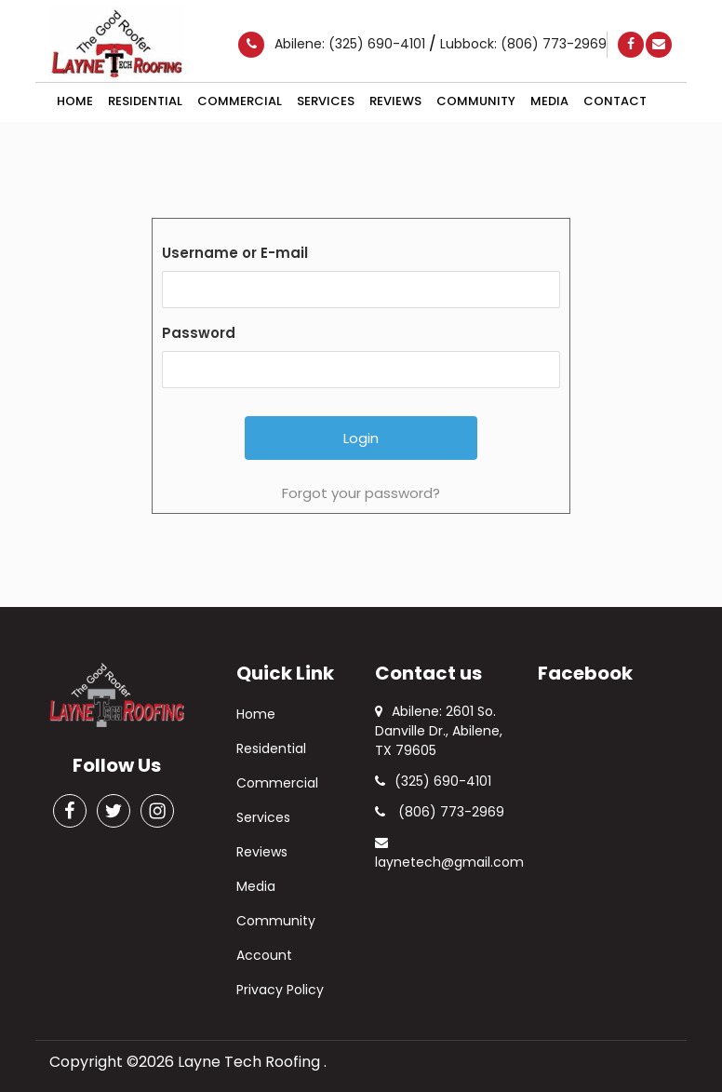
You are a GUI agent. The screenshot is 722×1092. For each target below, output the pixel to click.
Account (264, 955)
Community (475, 101)
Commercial (239, 101)
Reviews (395, 101)
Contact (615, 101)
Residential (145, 101)
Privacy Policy (280, 989)
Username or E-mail (235, 253)
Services (325, 101)
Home (75, 101)
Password (198, 333)
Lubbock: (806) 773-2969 (523, 43)
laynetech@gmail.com (449, 853)
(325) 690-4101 (433, 781)
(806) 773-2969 (439, 811)
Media (549, 101)
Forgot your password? (361, 493)
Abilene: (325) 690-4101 (351, 43)
